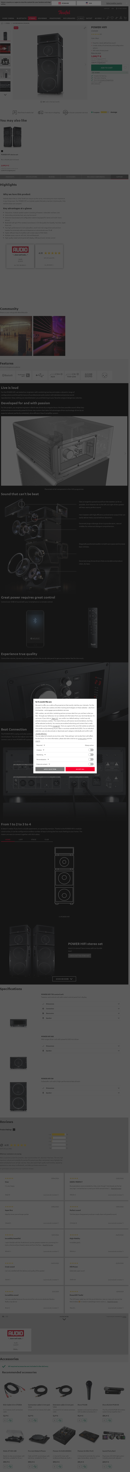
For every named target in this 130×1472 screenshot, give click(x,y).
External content (41, 764)
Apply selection (50, 769)
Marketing (39, 755)
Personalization (41, 759)
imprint (37, 741)
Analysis (39, 750)
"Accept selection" (41, 733)
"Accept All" (56, 726)
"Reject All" (54, 718)
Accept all (80, 769)
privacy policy (82, 738)
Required (39, 745)
